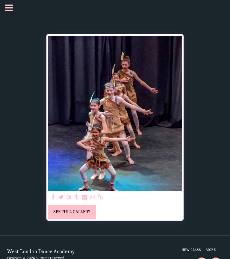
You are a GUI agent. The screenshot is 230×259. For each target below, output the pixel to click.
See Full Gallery (71, 211)
